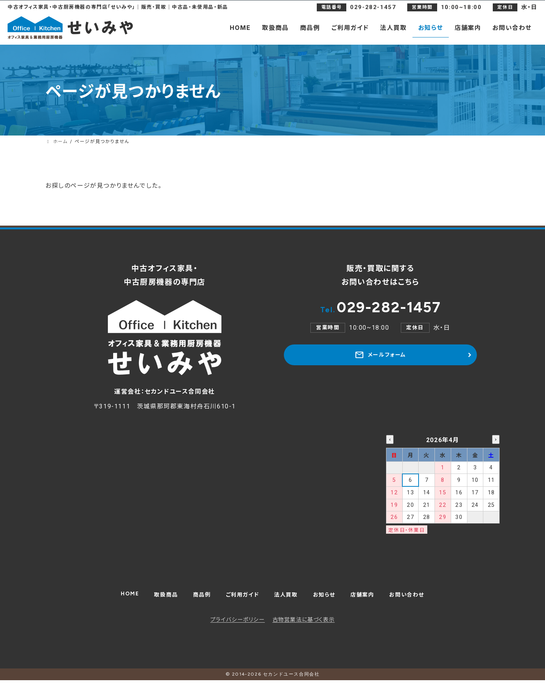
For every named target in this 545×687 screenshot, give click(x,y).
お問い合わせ (416, 599)
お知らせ (327, 599)
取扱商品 (157, 599)
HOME (118, 597)
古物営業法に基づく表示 (303, 626)
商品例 (195, 599)
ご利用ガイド (239, 599)
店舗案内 (368, 599)
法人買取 (286, 599)
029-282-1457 (380, 311)
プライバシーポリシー (237, 626)
